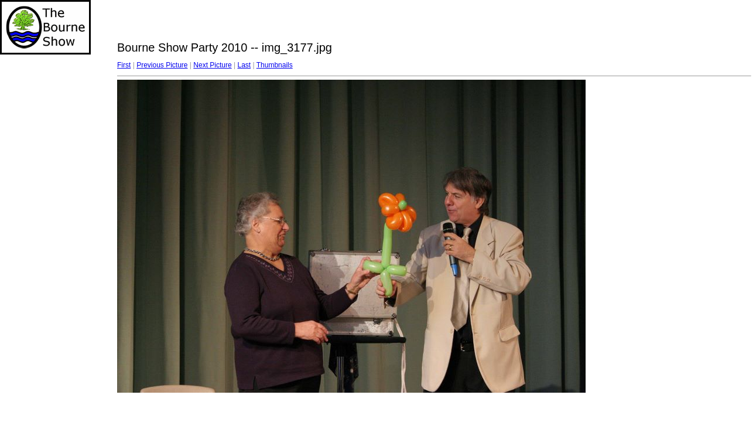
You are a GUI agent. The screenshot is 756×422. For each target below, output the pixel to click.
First (124, 65)
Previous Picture (161, 65)
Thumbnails (274, 65)
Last (244, 65)
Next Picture (212, 65)
